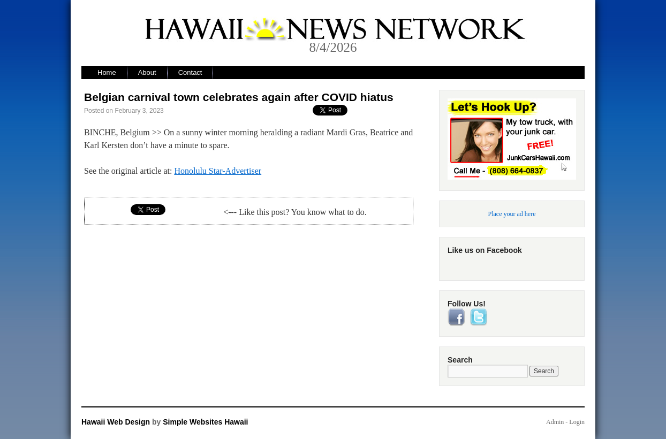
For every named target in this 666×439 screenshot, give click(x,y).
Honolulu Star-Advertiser (217, 170)
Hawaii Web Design (115, 422)
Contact (190, 72)
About (147, 72)
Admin (555, 422)
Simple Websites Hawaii (205, 422)
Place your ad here (512, 214)
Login (577, 422)
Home (106, 72)
